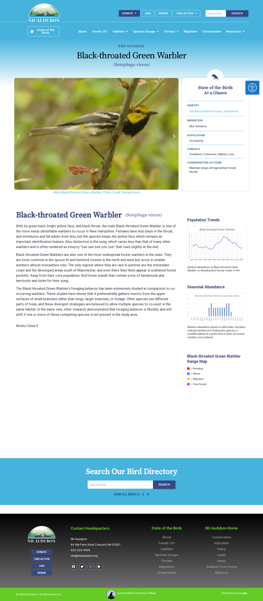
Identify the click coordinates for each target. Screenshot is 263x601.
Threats (171, 31)
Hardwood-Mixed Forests (206, 111)
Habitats (120, 31)
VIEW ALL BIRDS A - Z (129, 494)
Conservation (211, 31)
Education (221, 543)
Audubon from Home (221, 567)
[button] (18, 136)
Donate (129, 13)
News (221, 561)
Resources (235, 31)
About (82, 31)
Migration (190, 31)
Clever (240, 593)
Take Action (186, 13)
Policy (221, 549)
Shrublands (231, 111)
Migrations (167, 567)
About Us (221, 573)
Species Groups (146, 31)
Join (147, 13)
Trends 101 (100, 31)
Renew (163, 13)
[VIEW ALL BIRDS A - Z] (148, 494)
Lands (221, 555)
